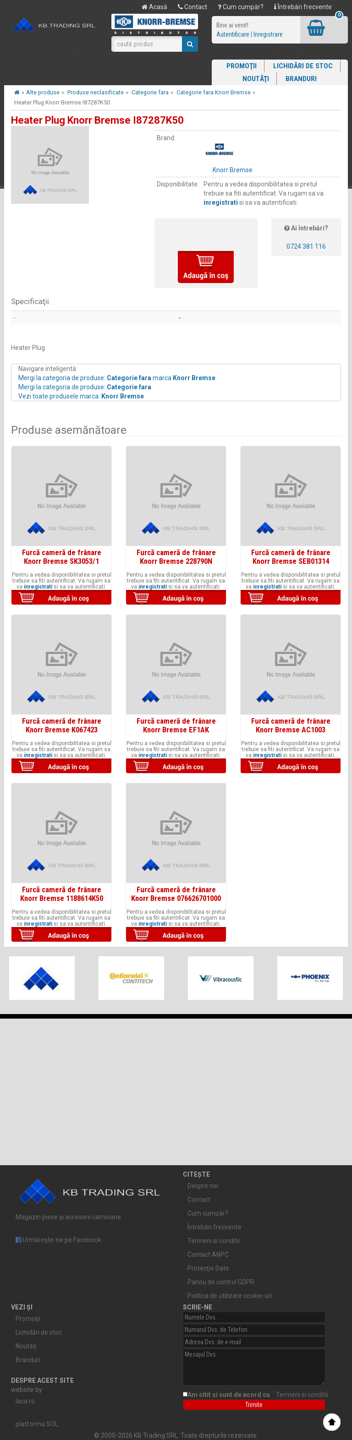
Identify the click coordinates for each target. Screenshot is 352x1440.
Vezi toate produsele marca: (81, 396)
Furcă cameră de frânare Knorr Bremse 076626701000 (176, 893)
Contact (192, 7)
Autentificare (232, 34)
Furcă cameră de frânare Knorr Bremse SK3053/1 (61, 556)
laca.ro (25, 1401)
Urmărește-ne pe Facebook (58, 1240)
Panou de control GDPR (220, 1282)
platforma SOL (37, 1424)
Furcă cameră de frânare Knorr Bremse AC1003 (290, 725)
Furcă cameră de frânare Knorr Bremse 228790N (176, 556)
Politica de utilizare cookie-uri (229, 1295)
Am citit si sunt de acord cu (258, 1394)
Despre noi (202, 1185)
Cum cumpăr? (241, 7)
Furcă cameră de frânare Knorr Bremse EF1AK (176, 725)
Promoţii (241, 66)
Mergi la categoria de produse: (84, 387)
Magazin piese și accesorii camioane (90, 1196)
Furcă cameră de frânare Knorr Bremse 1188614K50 (61, 893)
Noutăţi (255, 79)
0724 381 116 (306, 246)
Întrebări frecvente (303, 7)
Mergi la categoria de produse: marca (116, 378)
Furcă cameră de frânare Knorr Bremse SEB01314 (290, 556)
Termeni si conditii (213, 1240)
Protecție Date (208, 1268)
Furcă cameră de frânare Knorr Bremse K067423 (61, 725)
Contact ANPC (208, 1254)
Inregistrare (268, 34)
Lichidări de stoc (303, 66)
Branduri (301, 79)
